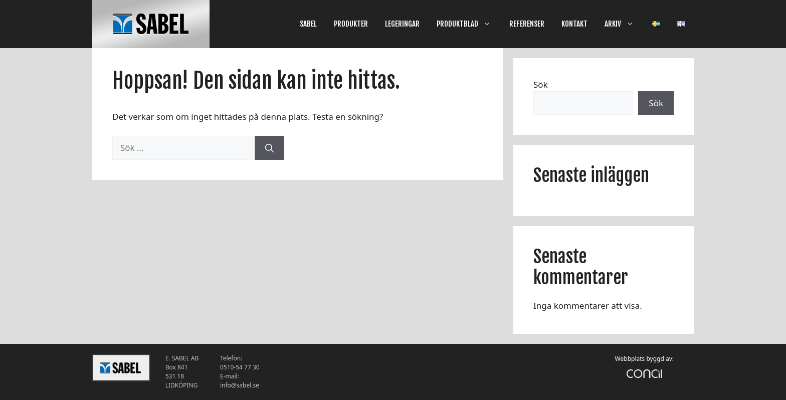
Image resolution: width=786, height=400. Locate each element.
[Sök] (269, 148)
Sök (540, 84)
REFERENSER (526, 24)
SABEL (308, 24)
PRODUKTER (351, 24)
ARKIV (624, 24)
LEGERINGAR (402, 24)
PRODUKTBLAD (469, 24)
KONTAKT (574, 24)
